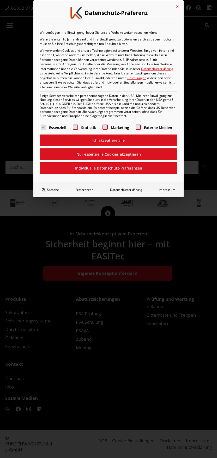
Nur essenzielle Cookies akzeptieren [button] (108, 95)
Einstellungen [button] (136, 19)
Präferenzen (84, 131)
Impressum (167, 131)
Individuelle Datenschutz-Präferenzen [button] (108, 109)
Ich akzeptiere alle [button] (108, 81)
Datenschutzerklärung (157, 10)
